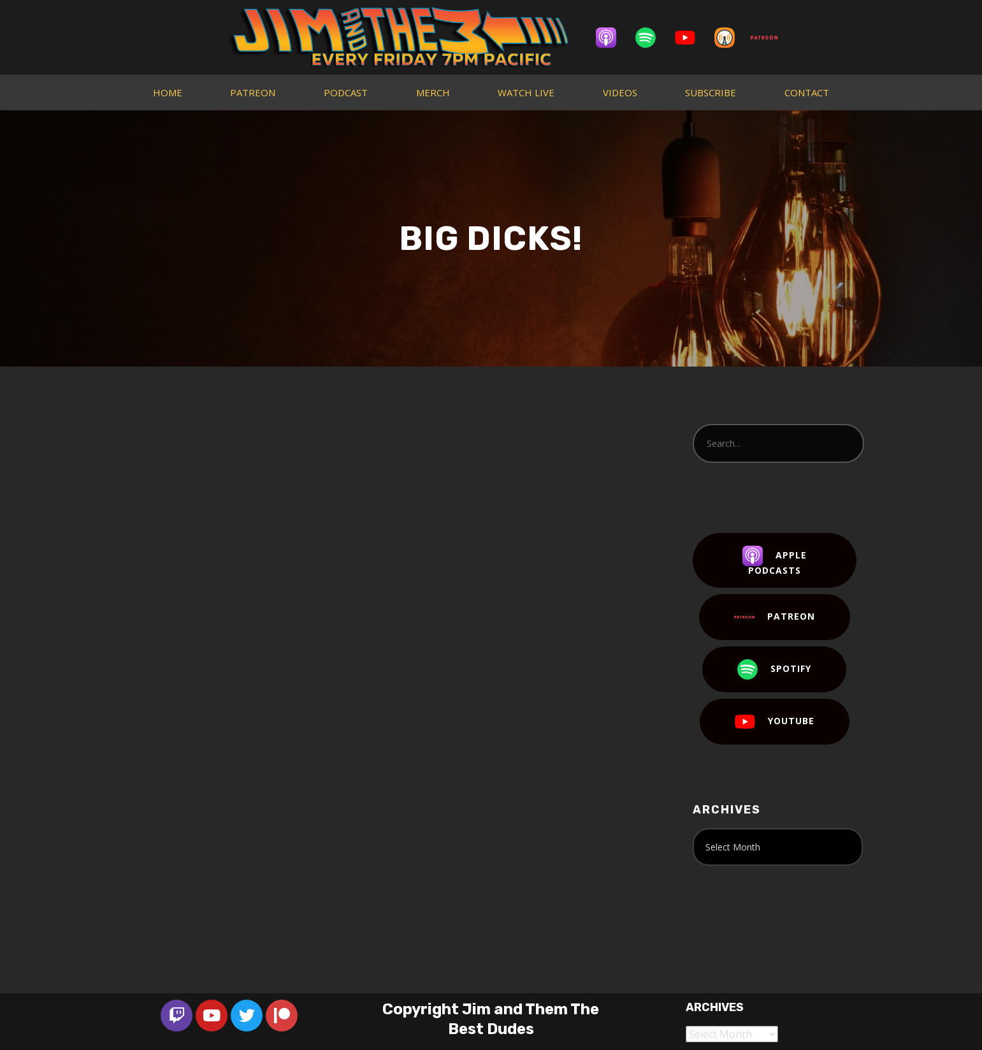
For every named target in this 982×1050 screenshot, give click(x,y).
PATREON (252, 92)
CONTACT (806, 92)
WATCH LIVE (526, 92)
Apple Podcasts (774, 561)
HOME (167, 92)
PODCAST (346, 92)
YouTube (774, 721)
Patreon (774, 617)
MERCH (433, 92)
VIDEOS (620, 92)
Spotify (774, 669)
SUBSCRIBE (710, 92)
